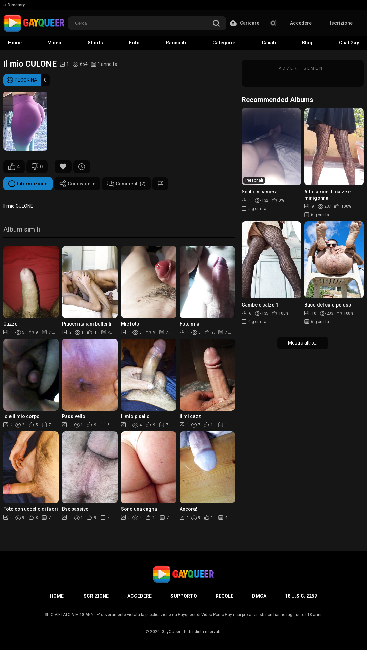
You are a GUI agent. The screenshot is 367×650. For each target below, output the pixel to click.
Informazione (27, 183)
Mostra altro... (302, 343)
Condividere (77, 183)
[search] (216, 24)
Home (57, 596)
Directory (14, 5)
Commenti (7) (126, 183)
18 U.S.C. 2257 (301, 596)
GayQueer (171, 631)
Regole (224, 596)
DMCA (259, 596)
